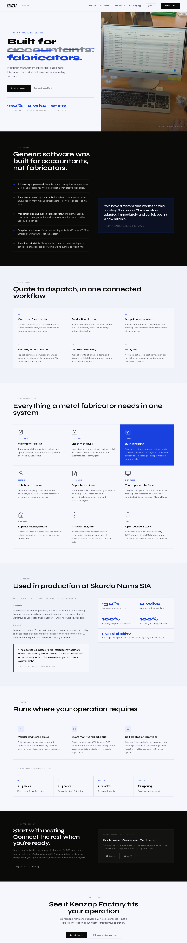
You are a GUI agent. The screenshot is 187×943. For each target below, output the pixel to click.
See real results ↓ (43, 88)
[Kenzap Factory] (18, 5)
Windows (111, 856)
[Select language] (151, 5)
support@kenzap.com (105, 935)
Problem (92, 6)
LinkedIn (76, 935)
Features (104, 6)
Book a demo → (19, 88)
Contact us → (170, 6)
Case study (119, 6)
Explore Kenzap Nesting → (28, 867)
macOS (128, 856)
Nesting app (135, 6)
